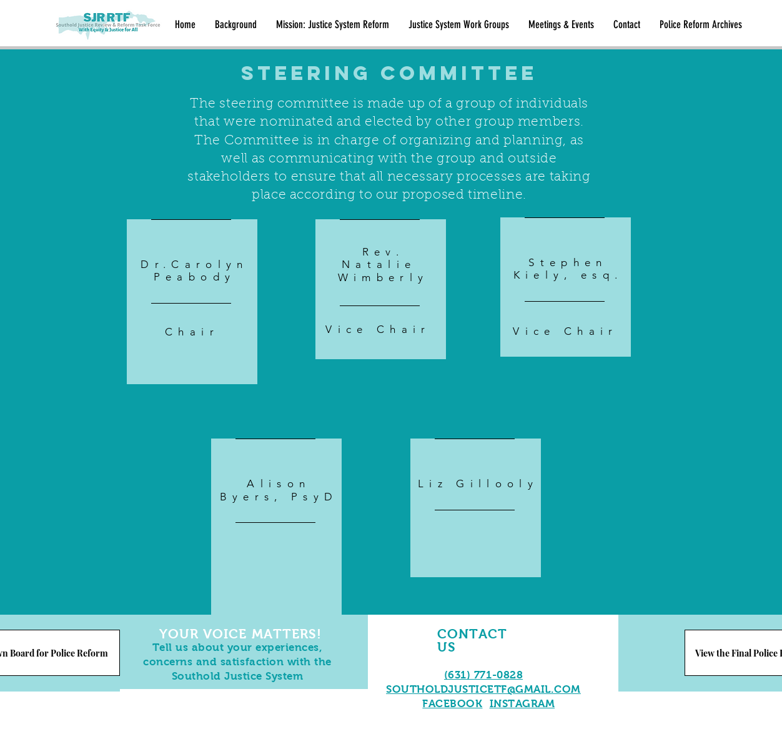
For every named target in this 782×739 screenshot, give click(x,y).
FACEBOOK (452, 704)
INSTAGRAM (522, 704)
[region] (192, 314)
